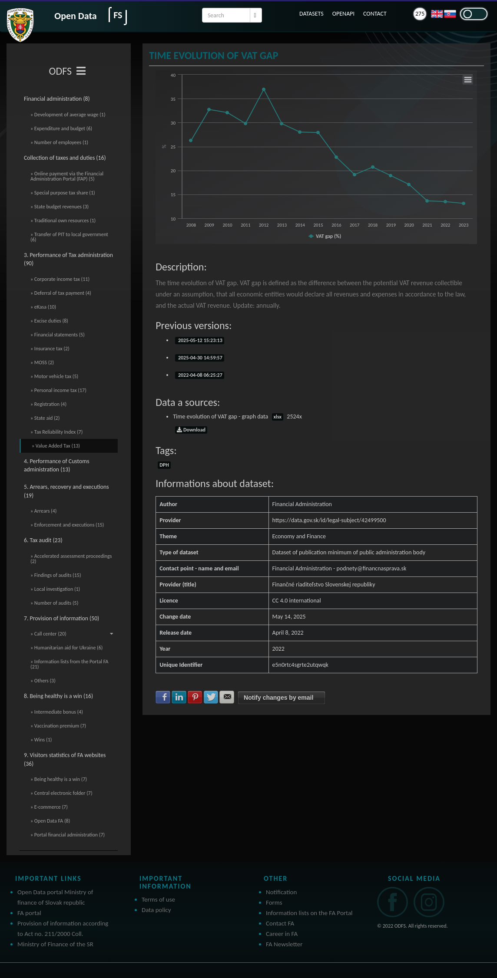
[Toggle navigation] (81, 71)
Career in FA (282, 934)
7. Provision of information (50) (61, 618)
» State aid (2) (45, 418)
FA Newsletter (284, 944)
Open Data (75, 16)
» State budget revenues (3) (59, 207)
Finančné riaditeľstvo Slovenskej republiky (323, 584)
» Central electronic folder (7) (61, 793)
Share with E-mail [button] (226, 697)
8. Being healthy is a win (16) (58, 696)
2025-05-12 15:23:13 (199, 340)
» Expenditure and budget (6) (61, 128)
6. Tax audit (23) (43, 540)
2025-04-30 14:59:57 (199, 358)
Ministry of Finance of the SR (55, 944)
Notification (281, 892)
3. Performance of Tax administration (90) (68, 259)
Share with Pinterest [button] (195, 697)
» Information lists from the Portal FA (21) (69, 664)
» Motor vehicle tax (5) (54, 376)
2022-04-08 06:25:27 (199, 375)
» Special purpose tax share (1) (62, 193)
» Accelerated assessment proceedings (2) (71, 558)
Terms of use (158, 899)
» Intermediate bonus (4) (56, 712)
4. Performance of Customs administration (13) (56, 466)
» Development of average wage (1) (68, 115)
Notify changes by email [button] (278, 697)
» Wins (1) (41, 740)
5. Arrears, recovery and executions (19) (66, 491)
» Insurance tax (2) (50, 349)
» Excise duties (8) (49, 321)
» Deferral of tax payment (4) (60, 293)
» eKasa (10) (43, 307)
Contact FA (280, 923)
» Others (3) (43, 681)
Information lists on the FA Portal (309, 913)
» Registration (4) (48, 404)
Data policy (156, 910)
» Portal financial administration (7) (67, 835)
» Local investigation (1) (55, 589)
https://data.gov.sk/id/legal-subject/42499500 (329, 520)
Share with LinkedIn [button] (179, 697)
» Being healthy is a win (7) (58, 779)
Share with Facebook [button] (163, 697)
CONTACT (375, 13)
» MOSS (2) (42, 362)
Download (191, 430)
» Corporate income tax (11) (59, 279)
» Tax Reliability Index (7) (56, 432)
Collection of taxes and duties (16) (65, 157)
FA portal (29, 913)
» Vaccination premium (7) (58, 726)
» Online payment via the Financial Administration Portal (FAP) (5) (66, 176)
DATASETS (311, 13)
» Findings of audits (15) (55, 575)
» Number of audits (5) (54, 603)
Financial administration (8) (57, 98)
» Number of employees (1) (59, 142)
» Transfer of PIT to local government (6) (69, 237)
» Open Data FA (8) (50, 821)
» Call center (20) (71, 634)
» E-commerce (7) (49, 807)
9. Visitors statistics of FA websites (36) (65, 759)
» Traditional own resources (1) (63, 220)
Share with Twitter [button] (211, 697)
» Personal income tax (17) (58, 390)
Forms (274, 902)
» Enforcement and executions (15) (67, 525)
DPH (164, 465)
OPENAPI (343, 13)
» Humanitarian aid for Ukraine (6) (66, 648)
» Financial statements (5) (57, 335)
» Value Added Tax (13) (56, 446)
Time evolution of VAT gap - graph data (237, 416)
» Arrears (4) (43, 511)
